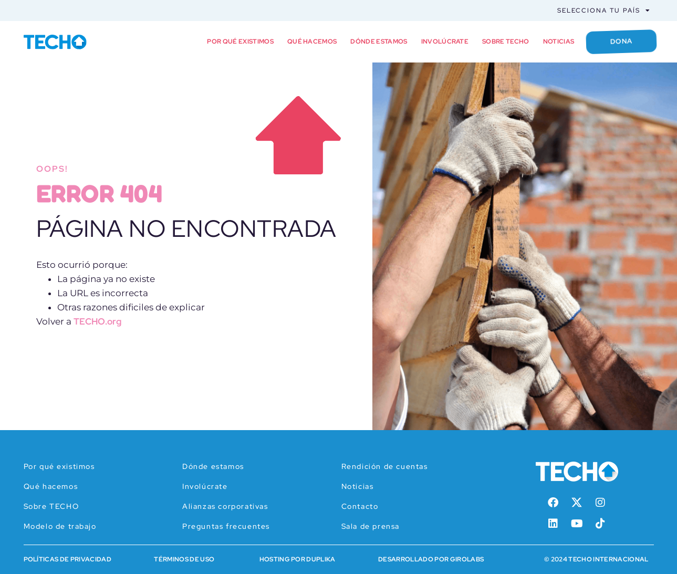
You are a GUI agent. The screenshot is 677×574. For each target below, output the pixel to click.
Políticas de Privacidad (67, 559)
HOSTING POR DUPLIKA (297, 559)
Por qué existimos (240, 41)
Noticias (559, 41)
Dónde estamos (378, 41)
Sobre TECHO (505, 41)
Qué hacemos (312, 41)
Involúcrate (445, 41)
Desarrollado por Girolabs (431, 559)
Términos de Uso (184, 559)
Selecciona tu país (604, 10)
